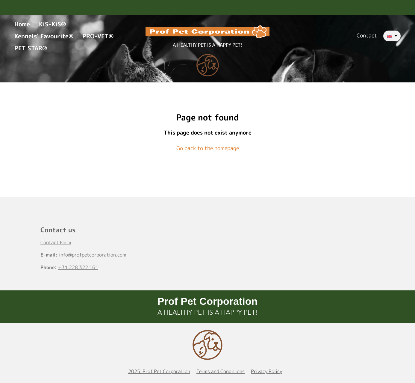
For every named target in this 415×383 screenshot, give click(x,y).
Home (22, 24)
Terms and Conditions (220, 371)
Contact (367, 35)
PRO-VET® (97, 36)
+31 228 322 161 (78, 267)
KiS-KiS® (52, 24)
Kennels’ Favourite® (43, 36)
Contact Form (55, 242)
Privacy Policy (266, 371)
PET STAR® (30, 48)
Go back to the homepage (207, 148)
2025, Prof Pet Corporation (159, 371)
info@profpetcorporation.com (92, 254)
